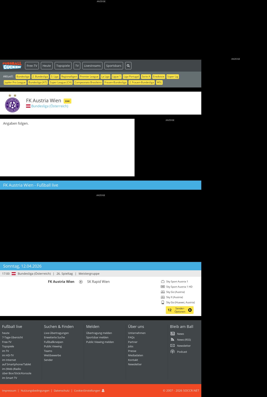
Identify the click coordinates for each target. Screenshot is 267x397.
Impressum (9, 390)
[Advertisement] (101, 30)
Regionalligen (69, 76)
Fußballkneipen (53, 342)
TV (77, 66)
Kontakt (133, 360)
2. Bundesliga (40, 76)
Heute (47, 66)
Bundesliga (22, 76)
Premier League (89, 76)
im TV (5, 351)
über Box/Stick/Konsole (16, 373)
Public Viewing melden (100, 342)
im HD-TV (8, 355)
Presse (132, 351)
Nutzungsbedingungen (35, 390)
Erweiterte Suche (54, 337)
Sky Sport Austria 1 (177, 281)
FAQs (131, 337)
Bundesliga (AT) (38, 82)
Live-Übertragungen (56, 333)
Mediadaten (135, 355)
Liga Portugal (131, 76)
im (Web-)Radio (11, 369)
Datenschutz (61, 390)
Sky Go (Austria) (175, 292)
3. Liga (54, 76)
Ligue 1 (116, 76)
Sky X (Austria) (174, 297)
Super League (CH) (61, 82)
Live (67, 100)
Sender (48, 360)
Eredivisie (158, 76)
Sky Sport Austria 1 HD (179, 286)
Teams (48, 351)
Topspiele (63, 66)
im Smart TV (9, 378)
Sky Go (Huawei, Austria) (180, 302)
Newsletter (135, 364)
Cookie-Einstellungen (87, 390)
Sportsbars (113, 66)
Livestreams (92, 66)
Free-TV (32, 66)
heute (5, 333)
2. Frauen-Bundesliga (141, 82)
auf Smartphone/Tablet (16, 364)
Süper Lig (172, 76)
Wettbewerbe (52, 355)
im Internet (9, 360)
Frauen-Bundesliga (115, 82)
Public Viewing (53, 346)
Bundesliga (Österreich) (49, 106)
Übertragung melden (99, 333)
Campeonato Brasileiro (88, 82)
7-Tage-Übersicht (12, 337)
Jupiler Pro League (15, 82)
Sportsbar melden (97, 337)
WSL (159, 82)
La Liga (105, 76)
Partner (132, 342)
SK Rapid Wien (98, 281)
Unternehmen (137, 333)
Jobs (130, 346)
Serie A (146, 76)
